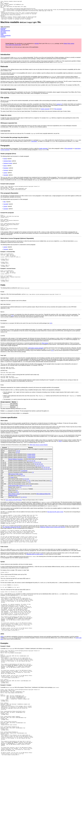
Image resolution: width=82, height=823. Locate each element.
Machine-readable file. (21, 26)
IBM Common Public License (16, 488)
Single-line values (6, 119)
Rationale (3, 33)
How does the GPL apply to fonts (55, 526)
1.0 (17, 465)
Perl (9, 503)
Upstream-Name (7, 164)
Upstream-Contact (7, 167)
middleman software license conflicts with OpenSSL (52, 543)
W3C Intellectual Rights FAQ (43, 508)
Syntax (3, 581)
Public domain (4, 566)
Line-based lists (5, 134)
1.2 (28, 500)
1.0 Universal (24, 485)
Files (4, 206)
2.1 (27, 495)
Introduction (3, 31)
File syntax (3, 35)
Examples (3, 40)
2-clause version (31, 469)
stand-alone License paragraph (35, 361)
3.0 (34, 475)
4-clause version (31, 472)
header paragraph (45, 112)
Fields (2, 38)
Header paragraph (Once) (8, 157)
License (5, 176)
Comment (5, 174)
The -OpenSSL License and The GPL (12, 543)
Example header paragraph (8, 187)
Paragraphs (3, 36)
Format (5, 162)
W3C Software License (14, 508)
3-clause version (31, 470)
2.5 (32, 475)
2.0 (19, 465)
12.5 (12, 328)
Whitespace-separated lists (9, 126)
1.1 (30, 497)
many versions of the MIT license (14, 514)
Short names (45, 356)
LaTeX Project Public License (16, 500)
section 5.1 (59, 107)
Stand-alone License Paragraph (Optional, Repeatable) (17, 246)
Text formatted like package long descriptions (14, 141)
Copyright (5, 178)
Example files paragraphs (7, 217)
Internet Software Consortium (16, 474)
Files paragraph (58, 112)
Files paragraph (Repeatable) (9, 197)
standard (37, 47)
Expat (12, 492)
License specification (6, 39)
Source (5, 169)
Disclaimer (5, 171)
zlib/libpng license (13, 510)
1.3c (30, 500)
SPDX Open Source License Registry (39, 459)
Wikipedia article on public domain (35, 573)
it (13, 50)
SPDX (60, 456)
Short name (4, 435)
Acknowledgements (5, 34)
